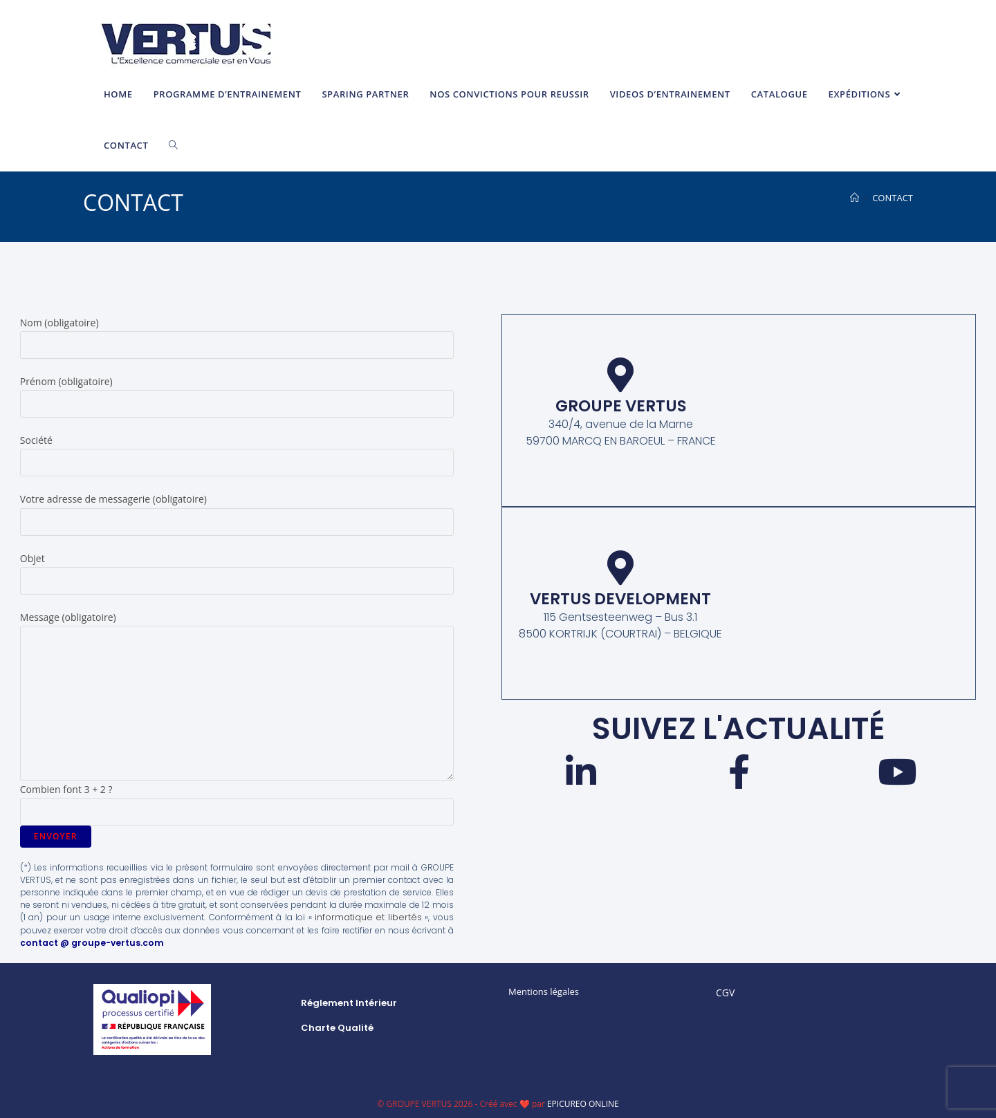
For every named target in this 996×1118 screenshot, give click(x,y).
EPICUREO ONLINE (583, 1103)
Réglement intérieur (349, 1002)
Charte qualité (337, 1027)
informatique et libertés (371, 917)
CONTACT (892, 198)
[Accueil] (854, 198)
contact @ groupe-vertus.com (88, 942)
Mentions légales (543, 991)
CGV (725, 991)
